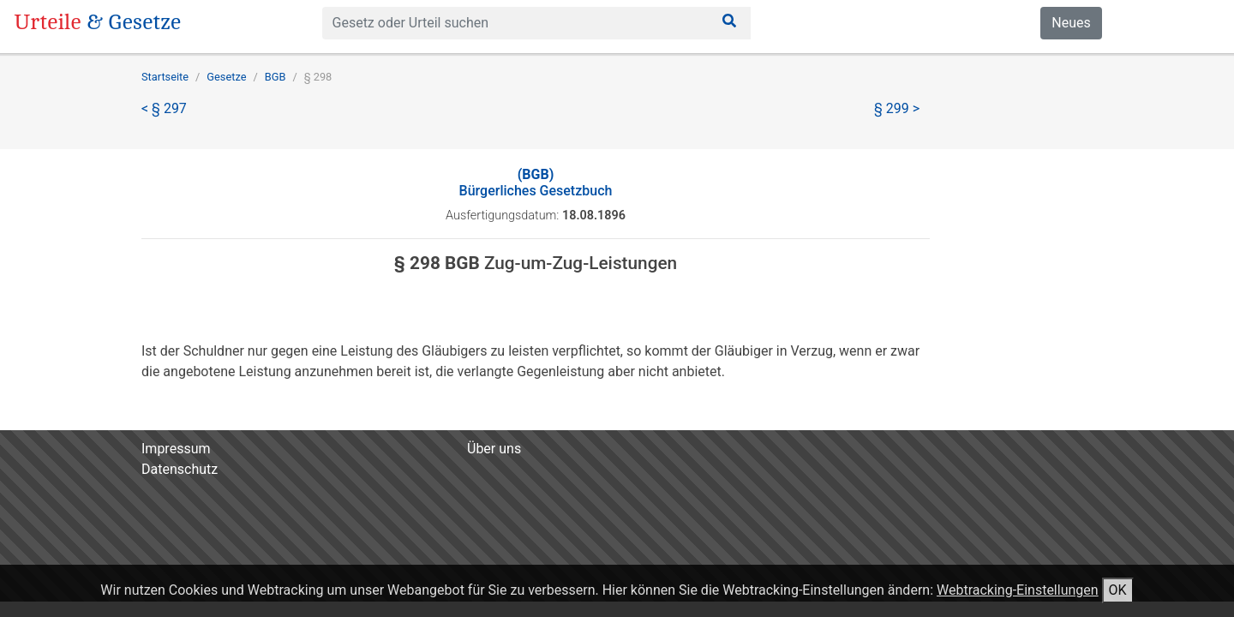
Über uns (494, 448)
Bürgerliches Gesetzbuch (536, 182)
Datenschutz (179, 469)
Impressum (176, 448)
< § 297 (164, 108)
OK (1118, 590)
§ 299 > (897, 108)
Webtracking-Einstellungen (1018, 590)
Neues (1070, 23)
